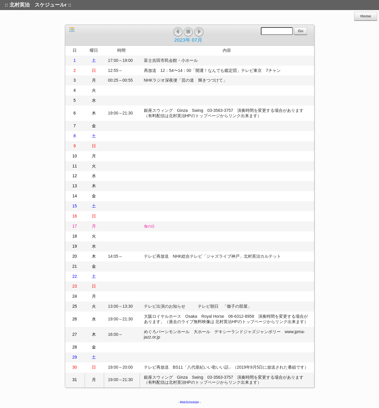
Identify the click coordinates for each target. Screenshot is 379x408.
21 (74, 266)
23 (74, 286)
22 (74, 276)
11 (74, 166)
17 (74, 226)
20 (74, 256)
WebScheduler (189, 402)
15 (74, 206)
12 (74, 175)
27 (74, 334)
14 (74, 195)
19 (74, 246)
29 (74, 357)
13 (74, 185)
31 (74, 379)
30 (74, 367)
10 (74, 156)
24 (74, 296)
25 (74, 306)
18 (74, 236)
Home (365, 16)
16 (74, 216)
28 (74, 347)
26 (74, 319)
